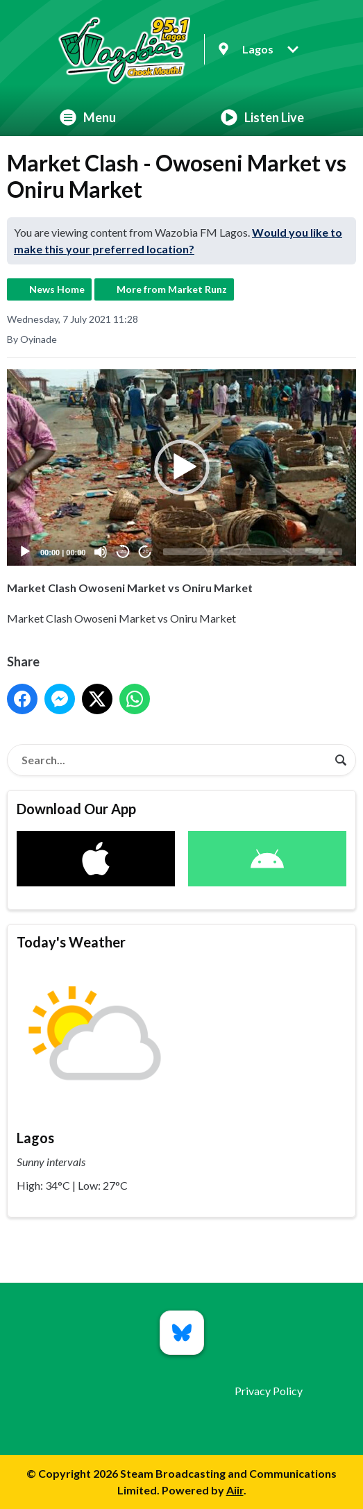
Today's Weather (71, 942)
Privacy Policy (269, 1390)
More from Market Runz (172, 289)
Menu (88, 117)
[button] (182, 467)
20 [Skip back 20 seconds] (123, 551)
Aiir (235, 1490)
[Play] (25, 552)
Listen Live (262, 117)
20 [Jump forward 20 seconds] (145, 551)
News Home (57, 289)
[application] (181, 467)
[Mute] (101, 552)
